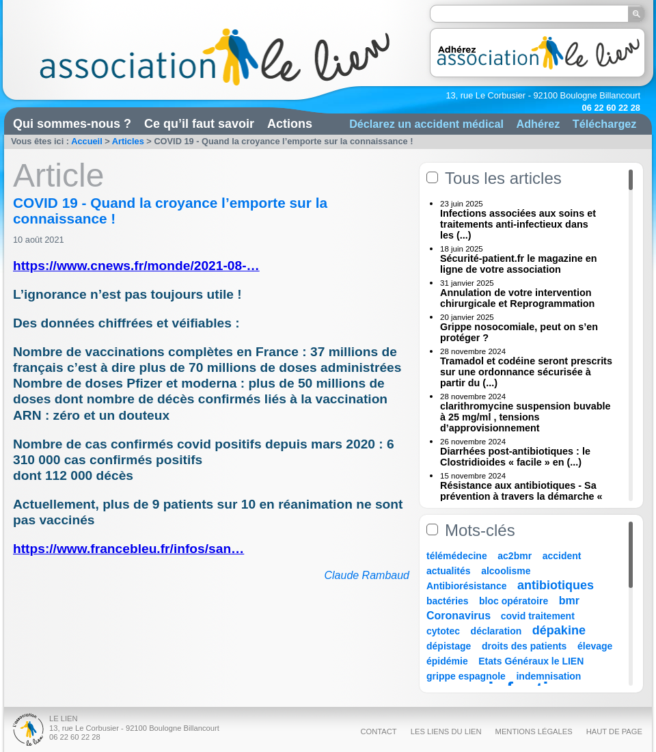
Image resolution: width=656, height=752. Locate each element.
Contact (378, 731)
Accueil (86, 141)
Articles (128, 141)
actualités (448, 570)
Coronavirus (460, 615)
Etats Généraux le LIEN (531, 661)
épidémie (447, 661)
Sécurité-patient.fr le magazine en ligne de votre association (518, 264)
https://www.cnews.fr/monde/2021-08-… (136, 265)
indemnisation (548, 676)
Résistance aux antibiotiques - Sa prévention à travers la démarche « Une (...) (521, 496)
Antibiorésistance (466, 585)
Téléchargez (605, 124)
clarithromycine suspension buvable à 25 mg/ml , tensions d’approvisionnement (525, 417)
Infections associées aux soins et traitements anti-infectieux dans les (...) (518, 224)
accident (562, 555)
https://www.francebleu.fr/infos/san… (128, 548)
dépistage (448, 646)
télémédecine (456, 555)
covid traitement (538, 615)
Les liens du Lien (446, 731)
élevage (594, 646)
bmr (569, 600)
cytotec (443, 631)
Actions (289, 124)
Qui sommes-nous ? (72, 124)
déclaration (496, 631)
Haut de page (614, 731)
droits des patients (524, 646)
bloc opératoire (513, 600)
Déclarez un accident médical (426, 124)
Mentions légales (534, 731)
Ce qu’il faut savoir (199, 124)
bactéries (447, 600)
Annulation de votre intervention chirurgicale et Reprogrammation (517, 298)
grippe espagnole (466, 676)
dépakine (559, 630)
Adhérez (538, 124)
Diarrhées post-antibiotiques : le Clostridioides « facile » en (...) (515, 457)
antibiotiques (555, 585)
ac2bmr (514, 555)
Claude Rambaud (366, 575)
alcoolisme (505, 570)
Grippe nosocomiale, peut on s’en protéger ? (519, 332)
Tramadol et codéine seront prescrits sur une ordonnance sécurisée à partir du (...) (526, 371)
